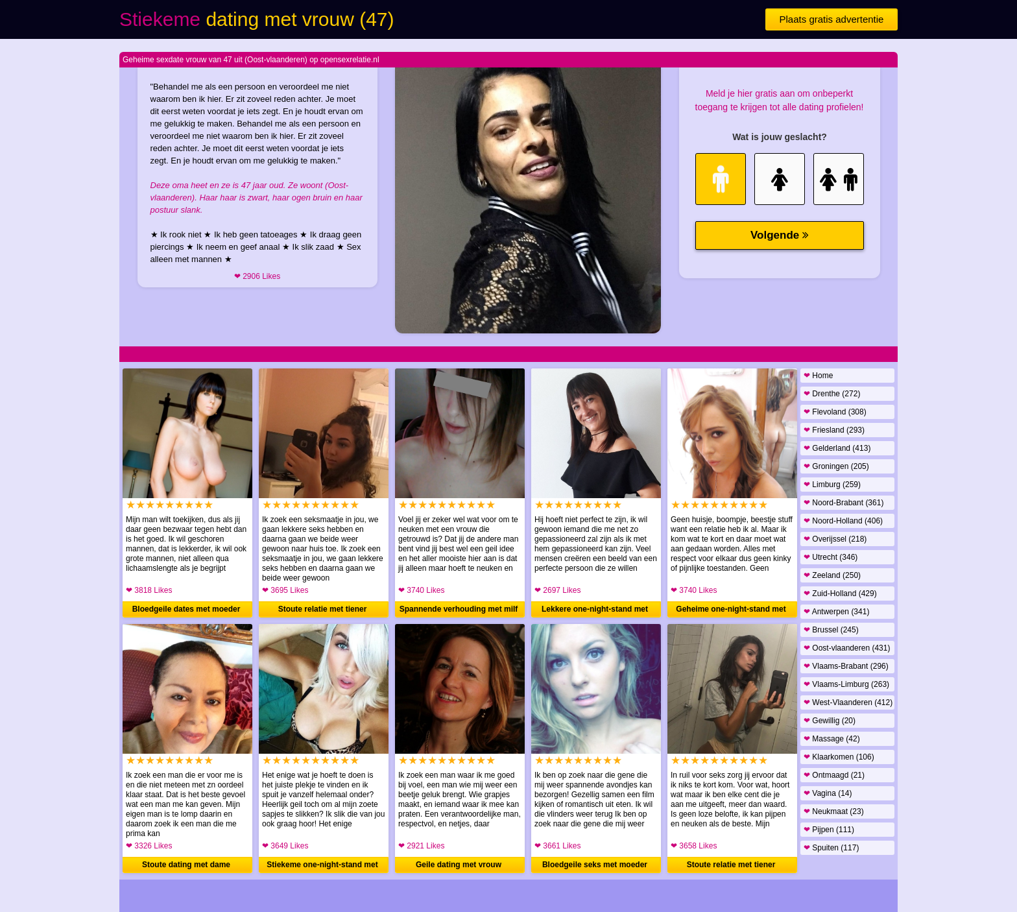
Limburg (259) (832, 484)
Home (818, 375)
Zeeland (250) (832, 575)
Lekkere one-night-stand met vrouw (595, 611)
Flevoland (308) (835, 411)
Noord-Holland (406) (843, 520)
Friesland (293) (834, 430)
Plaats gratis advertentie (832, 19)
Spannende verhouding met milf (459, 609)
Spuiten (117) (831, 847)
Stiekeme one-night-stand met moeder (322, 866)
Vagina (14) (828, 793)
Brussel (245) (831, 629)
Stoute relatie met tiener (322, 609)
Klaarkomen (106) (839, 757)
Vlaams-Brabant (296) (846, 666)
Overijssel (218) (835, 539)
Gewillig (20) (829, 720)
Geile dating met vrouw (458, 864)
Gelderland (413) (837, 448)
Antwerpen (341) (836, 611)
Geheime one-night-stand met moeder (730, 611)
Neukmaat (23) (834, 811)
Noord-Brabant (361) (843, 502)
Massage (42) (832, 738)
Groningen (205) (836, 466)
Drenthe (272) (832, 393)
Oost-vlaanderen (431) (847, 648)
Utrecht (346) (830, 557)
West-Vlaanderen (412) (848, 702)
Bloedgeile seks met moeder (594, 864)
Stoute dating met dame (186, 864)
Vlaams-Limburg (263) (846, 684)
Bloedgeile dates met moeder (186, 609)
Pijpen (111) (829, 829)
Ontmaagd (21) (834, 775)
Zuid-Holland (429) (840, 593)
